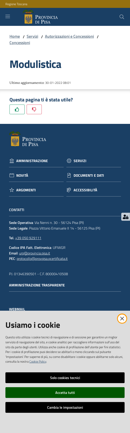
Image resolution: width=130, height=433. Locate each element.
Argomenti (26, 190)
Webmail (19, 309)
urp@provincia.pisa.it (34, 253)
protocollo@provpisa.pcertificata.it (42, 258)
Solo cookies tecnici (65, 377)
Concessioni (19, 43)
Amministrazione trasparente (39, 285)
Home (14, 36)
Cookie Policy (37, 361)
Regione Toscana (16, 4)
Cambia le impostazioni (65, 407)
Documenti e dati (89, 175)
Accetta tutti (65, 392)
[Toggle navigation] (7, 16)
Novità (22, 175)
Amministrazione (32, 160)
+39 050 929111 (28, 238)
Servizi (32, 36)
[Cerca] (122, 17)
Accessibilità (85, 190)
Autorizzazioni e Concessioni (69, 36)
